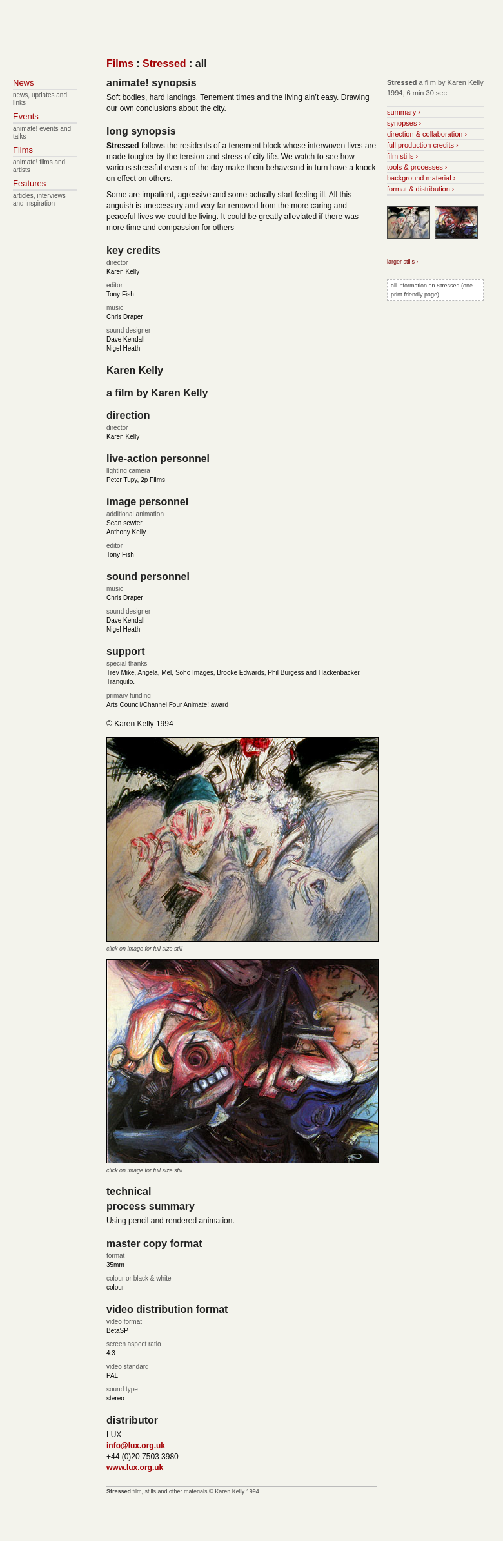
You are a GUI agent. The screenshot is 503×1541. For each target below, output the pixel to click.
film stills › (402, 156)
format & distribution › (421, 189)
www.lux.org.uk (134, 1467)
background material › (421, 178)
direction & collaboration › (427, 134)
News (23, 83)
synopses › (404, 123)
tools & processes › (417, 167)
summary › (403, 112)
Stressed (164, 63)
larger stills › (403, 261)
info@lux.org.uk (135, 1445)
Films (119, 63)
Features (29, 183)
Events (26, 116)
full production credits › (423, 145)
